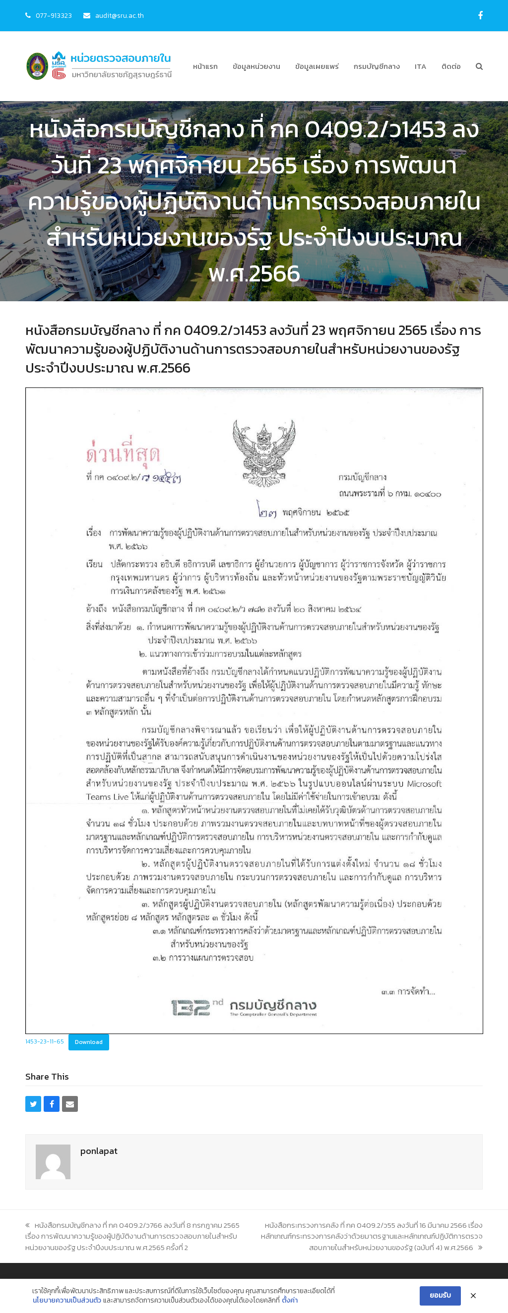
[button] (479, 66)
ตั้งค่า (290, 1302)
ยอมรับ (440, 1296)
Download (89, 1042)
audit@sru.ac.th (119, 15)
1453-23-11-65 (44, 1042)
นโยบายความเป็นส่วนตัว (67, 1302)
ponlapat (99, 1150)
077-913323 (54, 15)
